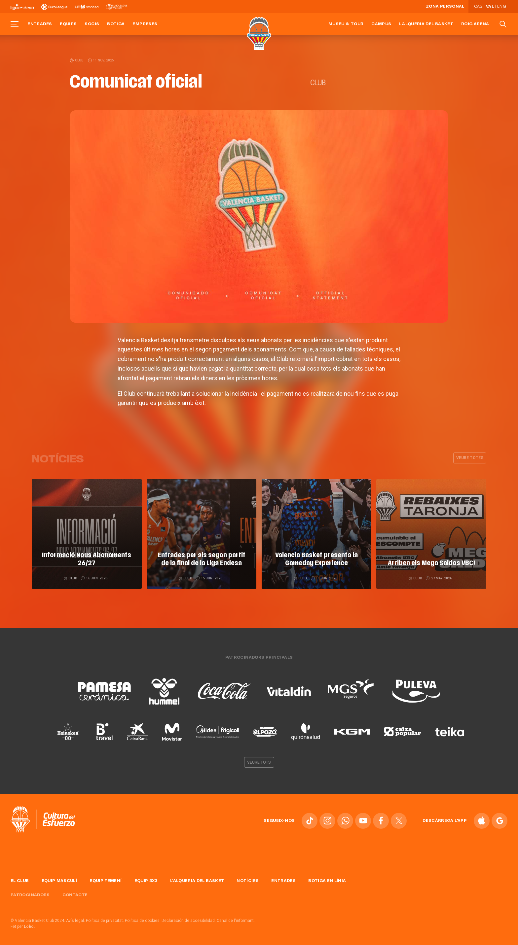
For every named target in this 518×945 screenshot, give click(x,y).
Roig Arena (475, 24)
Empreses (144, 24)
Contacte (75, 894)
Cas (478, 7)
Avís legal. (75, 919)
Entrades (39, 24)
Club (77, 60)
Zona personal (445, 7)
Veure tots (259, 761)
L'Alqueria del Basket (426, 24)
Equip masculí (59, 880)
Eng (501, 7)
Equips (68, 24)
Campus (381, 24)
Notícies (248, 880)
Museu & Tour (345, 24)
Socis (92, 24)
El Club (20, 880)
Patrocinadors (30, 894)
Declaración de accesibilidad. (189, 919)
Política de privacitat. (105, 919)
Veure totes (469, 457)
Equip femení (106, 880)
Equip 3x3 (146, 880)
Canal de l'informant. (236, 919)
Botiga (116, 24)
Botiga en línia (327, 880)
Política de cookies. (143, 919)
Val (490, 7)
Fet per (23, 925)
